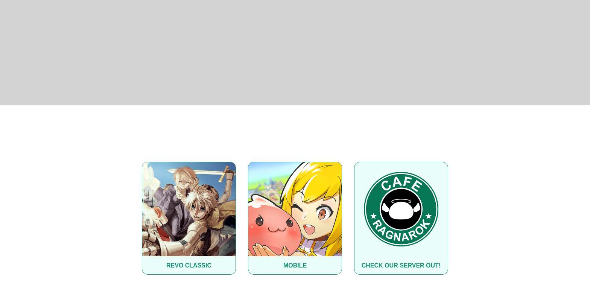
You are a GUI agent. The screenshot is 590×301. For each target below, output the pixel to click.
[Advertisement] (295, 52)
